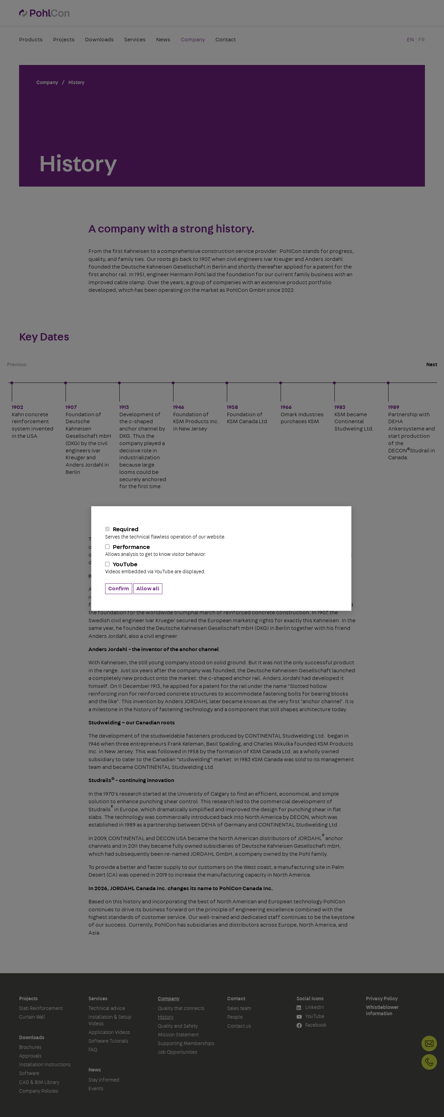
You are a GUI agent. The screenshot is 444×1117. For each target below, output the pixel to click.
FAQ (92, 1050)
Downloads (99, 39)
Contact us (239, 1026)
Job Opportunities (177, 1052)
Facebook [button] (311, 1025)
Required (221, 533)
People (235, 1017)
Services (135, 39)
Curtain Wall (32, 1017)
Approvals (30, 1056)
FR (421, 39)
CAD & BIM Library (39, 1082)
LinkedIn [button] (310, 1007)
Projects (64, 39)
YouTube (221, 568)
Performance (221, 550)
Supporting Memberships (186, 1043)
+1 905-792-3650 (429, 1062)
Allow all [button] (147, 588)
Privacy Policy (382, 998)
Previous (16, 364)
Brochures (30, 1047)
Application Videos (109, 1032)
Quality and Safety (178, 1026)
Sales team (239, 1008)
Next (431, 364)
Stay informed (103, 1080)
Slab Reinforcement (41, 1008)
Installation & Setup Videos (109, 1020)
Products (31, 39)
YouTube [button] (310, 1016)
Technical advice (106, 1008)
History (165, 1017)
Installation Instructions (45, 1064)
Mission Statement (178, 1035)
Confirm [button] (118, 588)
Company (193, 39)
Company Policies (38, 1091)
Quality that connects (181, 1008)
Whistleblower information (382, 1010)
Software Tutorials (108, 1041)
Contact (225, 39)
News (163, 39)
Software (29, 1073)
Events (95, 1088)
